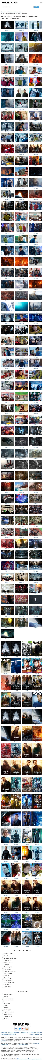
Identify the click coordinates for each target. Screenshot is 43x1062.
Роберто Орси (8, 980)
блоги (28, 1032)
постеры (6, 996)
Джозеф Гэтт (7, 984)
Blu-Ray (6, 1018)
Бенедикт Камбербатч (10, 958)
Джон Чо (6, 975)
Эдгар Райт (7, 986)
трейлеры (4, 1032)
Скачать (7, 30)
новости (10, 1032)
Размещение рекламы (35, 1058)
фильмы (16, 1032)
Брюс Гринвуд (8, 962)
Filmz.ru (3, 1040)
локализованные (9, 998)
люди (33, 1032)
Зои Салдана (8, 967)
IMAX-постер (7, 1014)
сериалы (23, 1032)
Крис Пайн (7, 956)
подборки (38, 1032)
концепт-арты (8, 1016)
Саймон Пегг (7, 960)
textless (6, 1007)
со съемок (7, 1003)
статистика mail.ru (35, 1034)
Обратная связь (22, 1058)
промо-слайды (8, 994)
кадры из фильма (9, 1001)
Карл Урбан (7, 969)
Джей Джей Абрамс (9, 971)
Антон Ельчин (8, 973)
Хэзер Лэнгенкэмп (9, 982)
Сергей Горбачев (23, 1044)
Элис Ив (6, 964)
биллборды (7, 1009)
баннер (6, 1005)
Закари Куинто (8, 953)
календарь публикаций (8, 1034)
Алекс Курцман (8, 978)
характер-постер (9, 1012)
